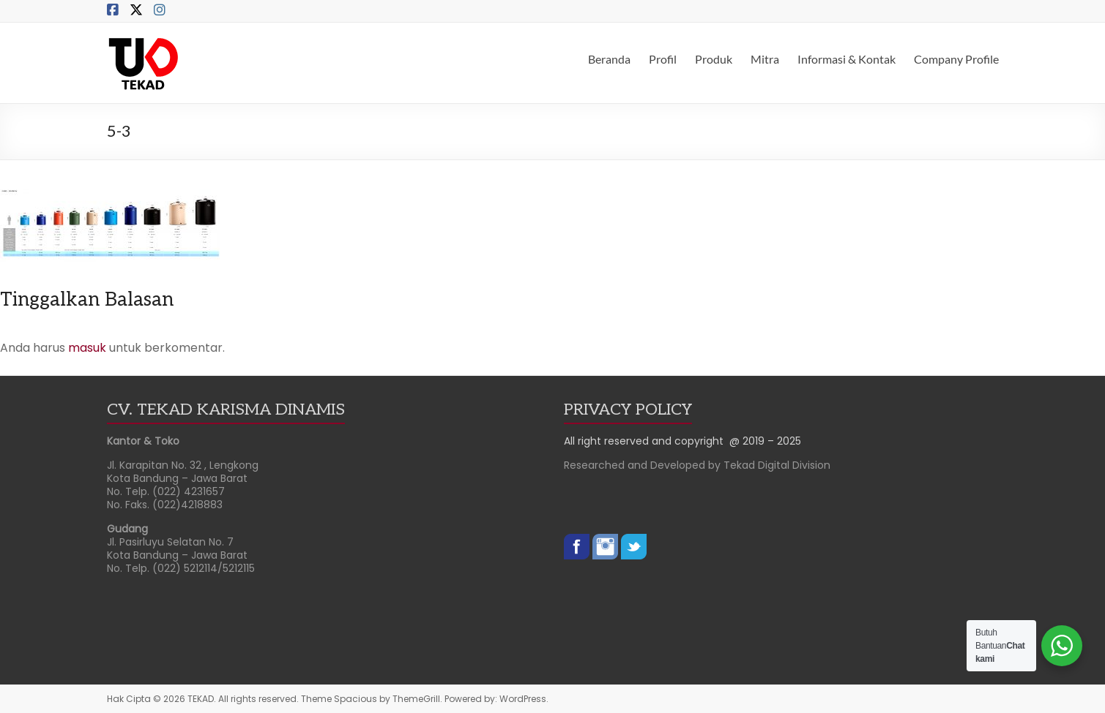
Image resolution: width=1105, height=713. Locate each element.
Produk (713, 59)
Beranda (609, 59)
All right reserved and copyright (646, 441)
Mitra (765, 59)
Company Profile (956, 59)
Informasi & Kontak (846, 59)
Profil (663, 59)
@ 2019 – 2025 (765, 441)
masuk (87, 347)
